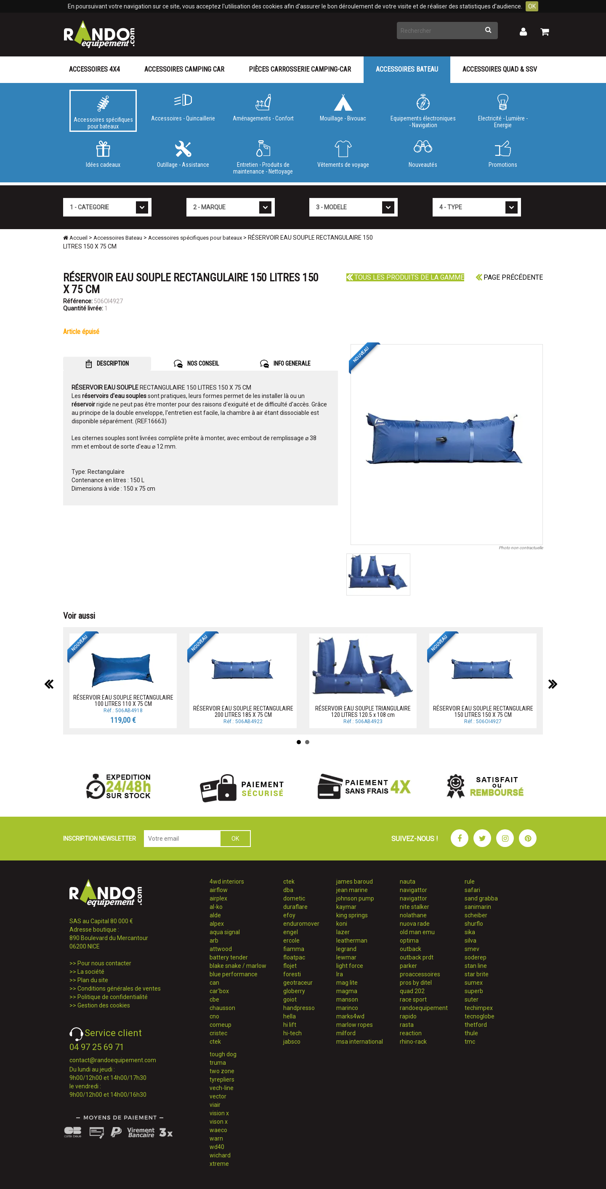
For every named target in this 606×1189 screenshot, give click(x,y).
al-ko (216, 906)
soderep (475, 957)
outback (410, 949)
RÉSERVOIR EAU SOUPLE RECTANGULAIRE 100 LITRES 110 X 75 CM (123, 700)
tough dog (223, 1054)
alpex (217, 923)
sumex (474, 982)
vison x (219, 1121)
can (214, 982)
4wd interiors (227, 881)
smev (472, 949)
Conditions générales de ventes (119, 988)
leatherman (351, 940)
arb (214, 940)
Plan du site (92, 980)
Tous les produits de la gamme (405, 277)
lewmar (346, 957)
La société (90, 971)
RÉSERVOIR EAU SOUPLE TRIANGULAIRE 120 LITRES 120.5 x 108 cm (363, 711)
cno (214, 1016)
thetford (476, 1024)
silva (470, 940)
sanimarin (478, 906)
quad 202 (412, 991)
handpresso (299, 1008)
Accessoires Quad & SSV (499, 69)
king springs (352, 915)
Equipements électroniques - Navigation (423, 111)
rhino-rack (413, 1041)
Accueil (75, 238)
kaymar (346, 906)
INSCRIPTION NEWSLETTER (99, 838)
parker (408, 965)
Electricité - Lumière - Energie (503, 111)
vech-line (222, 1088)
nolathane (413, 915)
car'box (219, 991)
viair (215, 1104)
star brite (477, 974)
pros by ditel (416, 982)
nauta (407, 881)
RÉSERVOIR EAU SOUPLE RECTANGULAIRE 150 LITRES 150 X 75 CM (483, 711)
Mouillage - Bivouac (343, 108)
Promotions (503, 154)
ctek (215, 1041)
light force (349, 965)
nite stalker (414, 906)
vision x (219, 1113)
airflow (219, 890)
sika (470, 932)
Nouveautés (423, 154)
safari (472, 890)
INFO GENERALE (285, 364)
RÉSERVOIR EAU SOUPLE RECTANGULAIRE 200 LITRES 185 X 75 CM (243, 711)
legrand (346, 949)
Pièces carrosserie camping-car (300, 69)
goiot (290, 999)
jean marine (352, 890)
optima (409, 940)
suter (471, 999)
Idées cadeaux (103, 154)
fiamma (293, 949)
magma (346, 991)
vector (218, 1096)
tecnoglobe (479, 1016)
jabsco (291, 1041)
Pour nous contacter (104, 963)
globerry (294, 991)
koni (341, 923)
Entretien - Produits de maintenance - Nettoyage (263, 157)
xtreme (219, 1163)
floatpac (294, 957)
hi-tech (292, 1033)
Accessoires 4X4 (94, 69)
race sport (413, 999)
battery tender (229, 957)
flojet (290, 965)
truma (218, 1062)
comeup (220, 1024)
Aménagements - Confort (263, 108)
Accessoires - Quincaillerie (183, 108)
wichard (220, 1155)
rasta (407, 1024)
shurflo (474, 923)
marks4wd (350, 1016)
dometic (294, 898)
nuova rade (415, 923)
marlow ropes (354, 1024)
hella (289, 1016)
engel (290, 932)
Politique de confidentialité (112, 997)
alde (215, 915)
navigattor (413, 890)
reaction (411, 1033)
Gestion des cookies (103, 1005)
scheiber (476, 915)
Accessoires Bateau (407, 69)
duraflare (295, 906)
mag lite (347, 982)
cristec (218, 1033)
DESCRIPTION (107, 364)
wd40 (217, 1147)
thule (471, 1033)
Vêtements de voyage (343, 154)
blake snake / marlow (238, 965)
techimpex (479, 1008)
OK (532, 6)
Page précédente (509, 277)
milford (346, 1033)
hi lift (289, 1024)
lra (339, 974)
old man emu (417, 932)
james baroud (354, 881)
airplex (218, 898)
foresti (292, 974)
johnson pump (355, 898)
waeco (218, 1130)
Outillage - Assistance (183, 154)
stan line (476, 965)
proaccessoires (420, 974)
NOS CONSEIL (196, 364)
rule (470, 881)
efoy (289, 915)
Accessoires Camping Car (184, 69)
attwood (221, 949)
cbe (214, 999)
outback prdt (416, 957)
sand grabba (481, 898)
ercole (291, 940)
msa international (359, 1041)
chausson (222, 1008)
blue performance (234, 974)
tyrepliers (222, 1079)
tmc (470, 1041)
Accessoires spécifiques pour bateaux (103, 112)
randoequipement (424, 1008)
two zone (222, 1071)
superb (474, 991)
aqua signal (225, 932)
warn (216, 1138)
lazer (343, 932)
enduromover (301, 923)
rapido (408, 1016)
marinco (347, 1008)
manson (347, 999)
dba (288, 890)
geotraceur (298, 982)
